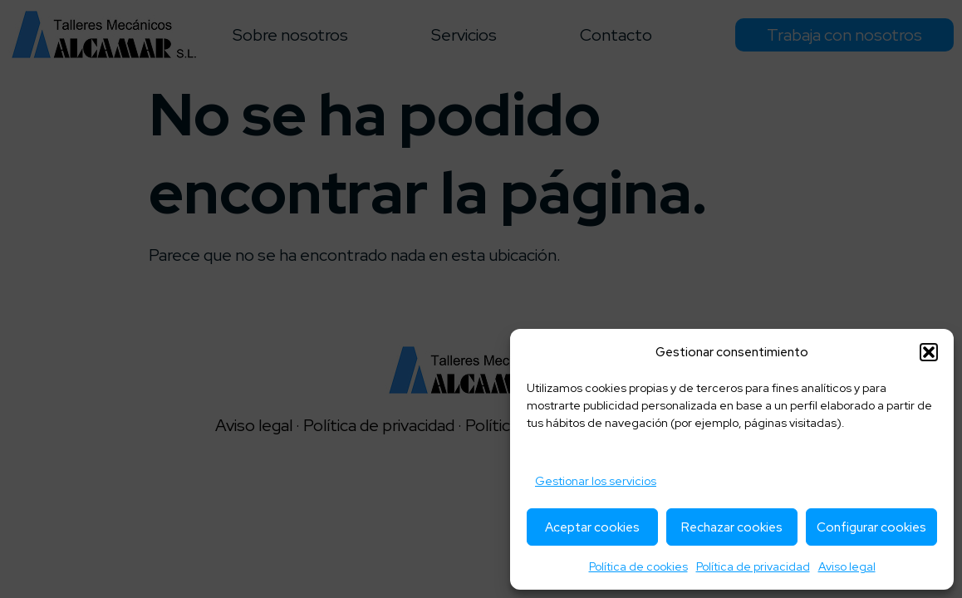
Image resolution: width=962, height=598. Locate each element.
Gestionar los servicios (595, 480)
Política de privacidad (753, 566)
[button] (928, 352)
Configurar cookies (871, 527)
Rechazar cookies (732, 527)
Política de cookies (638, 566)
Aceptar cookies (592, 527)
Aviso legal (847, 566)
